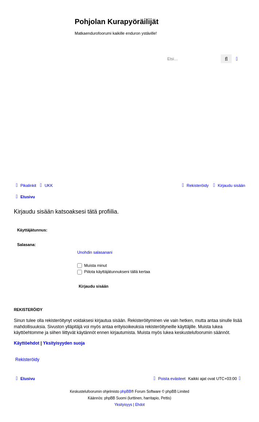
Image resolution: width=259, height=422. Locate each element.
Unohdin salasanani (95, 252)
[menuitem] (45, 185)
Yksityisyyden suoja (64, 343)
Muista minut (92, 265)
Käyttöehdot (26, 343)
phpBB (125, 392)
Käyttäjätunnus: (32, 230)
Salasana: (26, 244)
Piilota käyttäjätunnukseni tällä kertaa (113, 271)
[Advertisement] (135, 121)
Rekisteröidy (27, 359)
